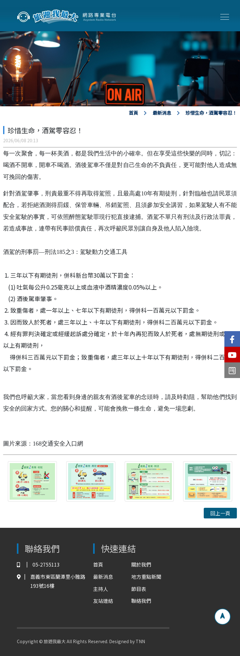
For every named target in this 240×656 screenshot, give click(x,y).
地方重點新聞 (146, 576)
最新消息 (161, 112)
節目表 (138, 589)
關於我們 (141, 564)
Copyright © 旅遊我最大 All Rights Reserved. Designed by (76, 641)
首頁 (133, 112)
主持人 (100, 589)
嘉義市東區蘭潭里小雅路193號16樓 (51, 581)
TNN (140, 641)
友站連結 (103, 600)
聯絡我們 (141, 600)
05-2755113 (38, 564)
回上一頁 (220, 513)
